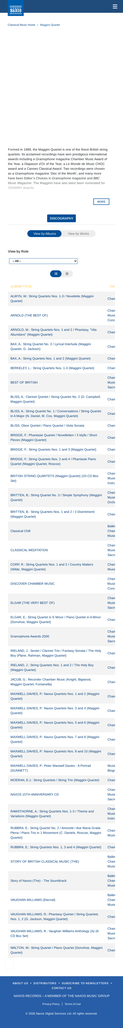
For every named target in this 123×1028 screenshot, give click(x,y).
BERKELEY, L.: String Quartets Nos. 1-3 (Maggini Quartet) (52, 368)
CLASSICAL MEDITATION (29, 550)
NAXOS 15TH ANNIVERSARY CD (34, 794)
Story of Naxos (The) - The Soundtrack (38, 880)
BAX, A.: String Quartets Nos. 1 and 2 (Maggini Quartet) (50, 358)
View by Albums (44, 233)
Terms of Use (73, 1004)
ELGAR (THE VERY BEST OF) (32, 603)
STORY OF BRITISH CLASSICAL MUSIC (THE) (44, 861)
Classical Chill (20, 531)
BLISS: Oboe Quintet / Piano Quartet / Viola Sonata (47, 425)
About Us (21, 983)
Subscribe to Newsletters (86, 983)
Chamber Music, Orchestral (115, 497)
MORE (101, 201)
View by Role (18, 251)
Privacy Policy (51, 1004)
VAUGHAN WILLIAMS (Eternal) (32, 900)
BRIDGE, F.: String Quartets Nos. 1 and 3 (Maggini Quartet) (53, 449)
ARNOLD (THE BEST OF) (29, 315)
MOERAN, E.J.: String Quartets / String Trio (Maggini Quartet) (54, 780)
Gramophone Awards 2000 (29, 636)
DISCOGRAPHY (61, 218)
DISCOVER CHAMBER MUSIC (32, 583)
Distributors (45, 983)
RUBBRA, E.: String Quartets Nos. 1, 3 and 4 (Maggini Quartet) (55, 847)
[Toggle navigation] (114, 6)
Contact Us (62, 988)
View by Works (78, 233)
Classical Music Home (21, 24)
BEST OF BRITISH (24, 382)
